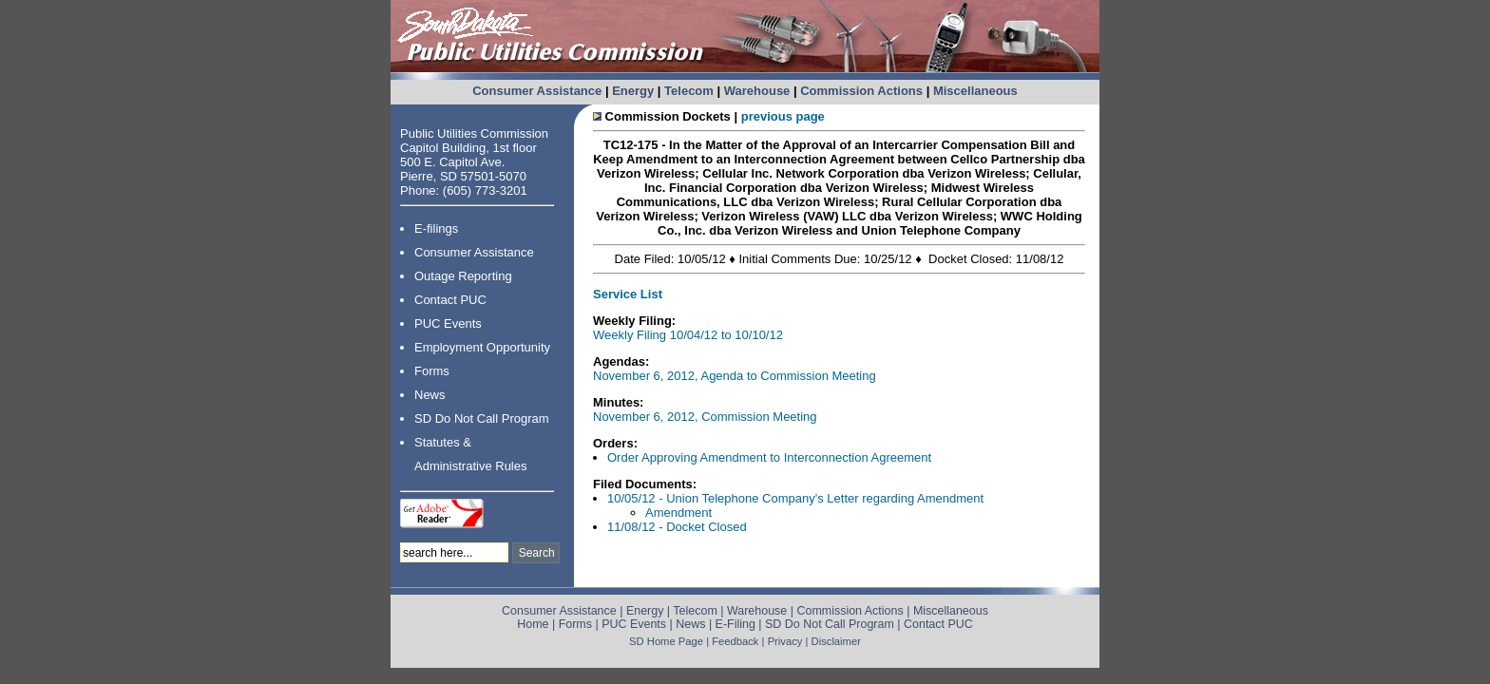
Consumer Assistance (537, 91)
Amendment (678, 512)
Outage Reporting (463, 276)
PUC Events (448, 323)
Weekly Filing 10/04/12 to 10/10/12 (688, 335)
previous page (783, 116)
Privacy (785, 641)
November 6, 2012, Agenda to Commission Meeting (734, 376)
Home (532, 624)
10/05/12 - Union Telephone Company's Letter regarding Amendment (795, 498)
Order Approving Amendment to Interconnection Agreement (769, 457)
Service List (627, 294)
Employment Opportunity (482, 347)
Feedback (735, 641)
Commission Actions (861, 91)
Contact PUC (450, 300)
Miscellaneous (975, 91)
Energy (633, 91)
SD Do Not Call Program (481, 418)
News (430, 395)
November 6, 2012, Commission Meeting (705, 416)
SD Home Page (666, 641)
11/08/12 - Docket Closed (677, 527)
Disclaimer (836, 641)
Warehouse (757, 91)
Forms (431, 371)
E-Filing (735, 624)
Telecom (689, 91)
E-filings (436, 228)
